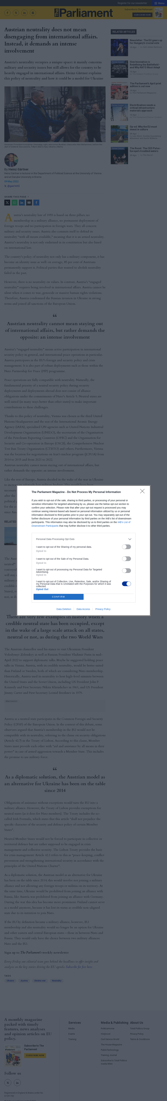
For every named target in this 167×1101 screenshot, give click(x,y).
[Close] (143, 492)
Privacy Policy (102, 609)
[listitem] (83, 539)
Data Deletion (64, 609)
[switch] (126, 546)
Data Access (83, 609)
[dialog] (83, 551)
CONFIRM (58, 596)
